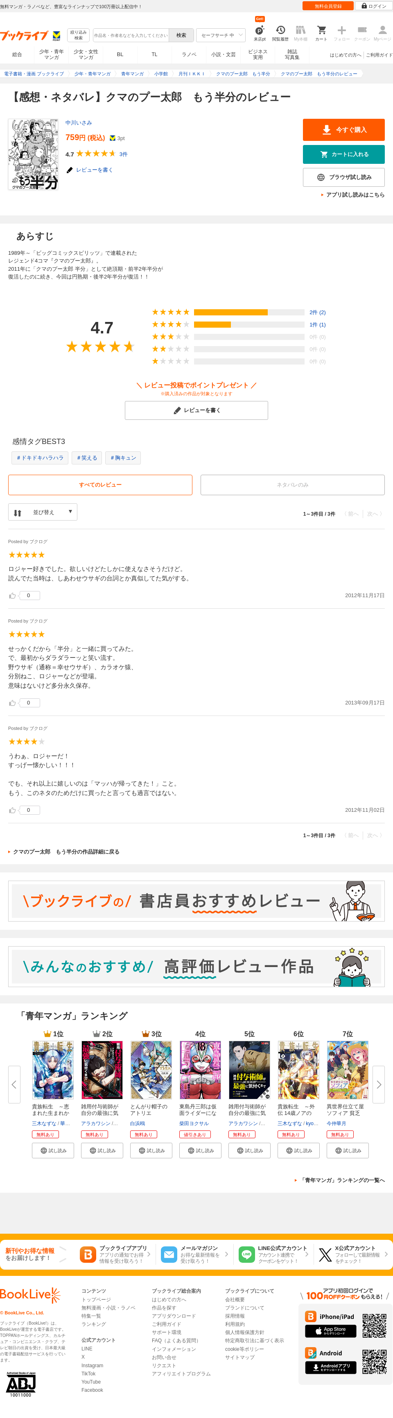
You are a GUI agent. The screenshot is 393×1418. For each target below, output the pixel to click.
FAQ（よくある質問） (176, 1340)
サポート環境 (166, 1332)
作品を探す (164, 1308)
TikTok (88, 1374)
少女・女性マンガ (86, 54)
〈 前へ (350, 514)
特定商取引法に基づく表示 (254, 1340)
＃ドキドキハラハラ (40, 458)
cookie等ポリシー (244, 1349)
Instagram (92, 1365)
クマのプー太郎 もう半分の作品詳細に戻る (66, 852)
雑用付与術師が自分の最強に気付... (99, 1113)
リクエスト (164, 1365)
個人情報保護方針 (244, 1332)
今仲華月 (336, 1123)
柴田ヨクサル (194, 1123)
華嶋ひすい (72, 1123)
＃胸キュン (123, 458)
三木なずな (44, 1123)
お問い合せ (164, 1357)
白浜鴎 (137, 1123)
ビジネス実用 (258, 54)
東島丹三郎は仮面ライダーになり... (198, 1113)
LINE (87, 1349)
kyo (310, 1123)
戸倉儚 (121, 1123)
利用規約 (235, 1324)
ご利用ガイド (379, 54)
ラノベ (189, 54)
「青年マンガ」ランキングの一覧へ (342, 1180)
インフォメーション (174, 1349)
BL (120, 54)
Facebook (92, 1390)
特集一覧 (91, 1316)
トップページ (96, 1299)
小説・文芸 (223, 54)
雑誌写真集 (292, 54)
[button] (53, 1150)
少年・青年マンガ (51, 54)
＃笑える (86, 458)
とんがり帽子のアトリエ (148, 1109)
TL (154, 54)
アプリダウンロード (174, 1316)
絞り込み (78, 35)
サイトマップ (240, 1357)
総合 (17, 54)
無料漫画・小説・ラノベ (108, 1308)
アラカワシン (96, 1123)
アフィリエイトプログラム (181, 1374)
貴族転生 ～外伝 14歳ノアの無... (296, 1113)
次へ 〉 (376, 514)
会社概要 (235, 1299)
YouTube (91, 1382)
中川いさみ (79, 123)
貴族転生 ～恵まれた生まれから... (50, 1113)
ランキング (93, 1324)
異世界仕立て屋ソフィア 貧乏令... (345, 1113)
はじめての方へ (345, 54)
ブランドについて (244, 1308)
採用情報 (235, 1316)
